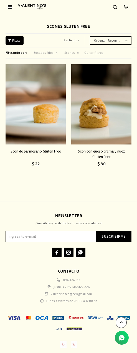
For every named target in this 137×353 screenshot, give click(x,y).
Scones (69, 53)
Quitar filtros (93, 53)
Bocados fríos (43, 53)
